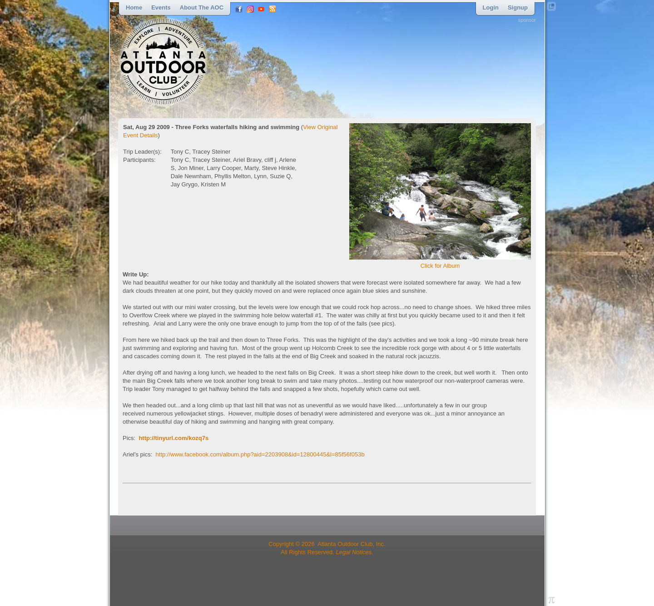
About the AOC (201, 7)
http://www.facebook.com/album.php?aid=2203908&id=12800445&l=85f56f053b (260, 454)
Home (134, 7)
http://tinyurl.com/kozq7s (173, 438)
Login (491, 7)
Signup (518, 7)
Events (161, 7)
